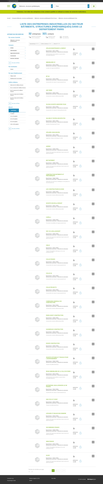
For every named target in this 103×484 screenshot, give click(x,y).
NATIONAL (13, 110)
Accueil (8, 18)
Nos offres (54, 478)
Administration (18, 50)
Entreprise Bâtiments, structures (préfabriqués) (22, 18)
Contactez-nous (10, 478)
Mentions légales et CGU (34, 478)
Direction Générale (18, 58)
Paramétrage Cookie (11, 480)
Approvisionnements (18, 53)
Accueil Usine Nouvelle (12, 1)
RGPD (30, 480)
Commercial (18, 55)
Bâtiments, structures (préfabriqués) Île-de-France (46, 18)
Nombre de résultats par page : (36, 469)
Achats (18, 47)
